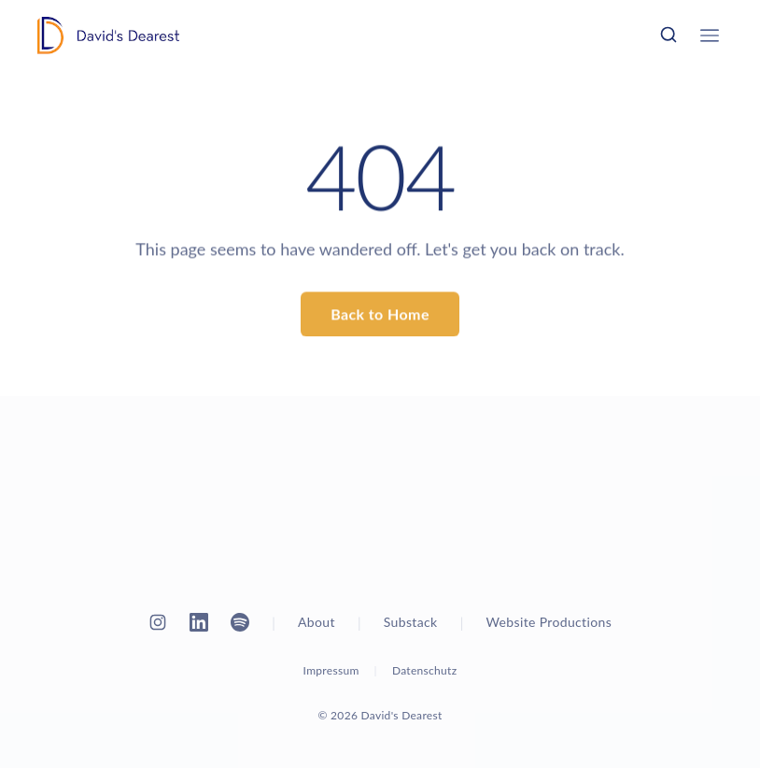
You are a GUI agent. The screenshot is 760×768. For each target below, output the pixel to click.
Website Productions (549, 622)
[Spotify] (240, 622)
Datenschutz (424, 670)
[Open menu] (709, 35)
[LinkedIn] (199, 622)
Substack (411, 622)
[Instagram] (157, 622)
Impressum (331, 670)
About (316, 622)
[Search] (668, 34)
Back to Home (380, 314)
